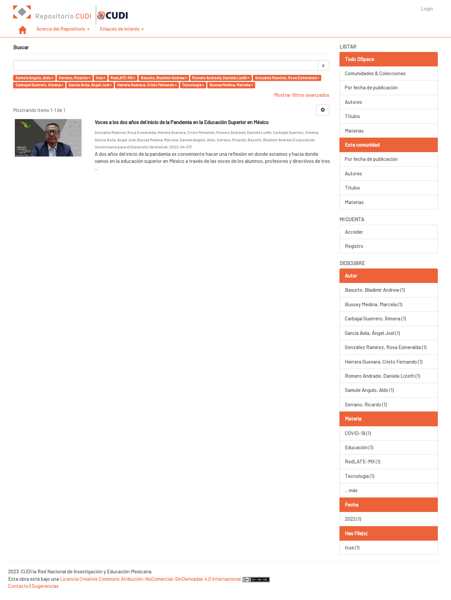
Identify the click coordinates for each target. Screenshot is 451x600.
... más (351, 490)
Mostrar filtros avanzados (301, 95)
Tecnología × (193, 85)
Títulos (352, 116)
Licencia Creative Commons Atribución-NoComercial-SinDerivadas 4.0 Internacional (150, 579)
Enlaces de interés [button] (122, 29)
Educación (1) (359, 447)
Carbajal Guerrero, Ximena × (39, 85)
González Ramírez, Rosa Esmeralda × (287, 78)
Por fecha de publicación (371, 87)
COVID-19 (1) (358, 433)
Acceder (354, 232)
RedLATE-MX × (123, 78)
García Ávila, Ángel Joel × (90, 85)
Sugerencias (45, 586)
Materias (354, 130)
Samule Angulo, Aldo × (34, 78)
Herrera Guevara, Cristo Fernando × (147, 85)
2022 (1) (353, 519)
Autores (353, 102)
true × (100, 78)
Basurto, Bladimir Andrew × (164, 78)
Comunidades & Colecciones (375, 73)
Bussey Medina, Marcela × (231, 85)
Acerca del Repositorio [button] (63, 29)
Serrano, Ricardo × (74, 78)
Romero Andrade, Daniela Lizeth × (220, 78)
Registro (354, 246)
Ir (323, 65)
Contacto (18, 586)
